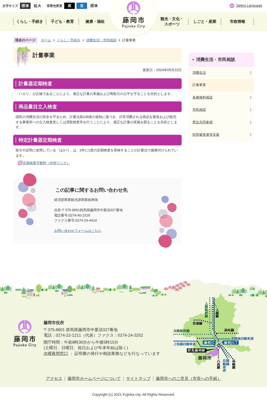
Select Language (249, 5)
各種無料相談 (202, 97)
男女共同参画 (202, 122)
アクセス (54, 378)
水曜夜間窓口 (56, 353)
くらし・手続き (68, 40)
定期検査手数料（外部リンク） (46, 163)
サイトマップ (138, 378)
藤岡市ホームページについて (94, 378)
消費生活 (199, 72)
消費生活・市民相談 (101, 40)
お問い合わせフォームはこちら (77, 231)
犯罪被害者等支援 (205, 134)
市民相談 (199, 109)
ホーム (46, 40)
